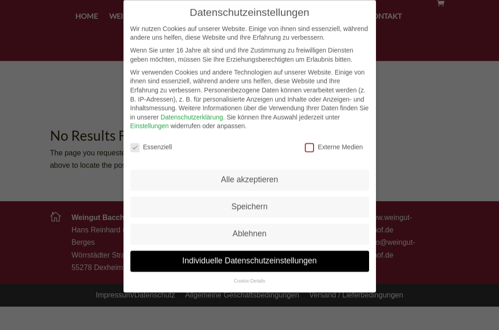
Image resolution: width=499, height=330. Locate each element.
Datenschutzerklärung (192, 111)
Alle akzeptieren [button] (249, 173)
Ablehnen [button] (250, 227)
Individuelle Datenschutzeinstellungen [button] (249, 254)
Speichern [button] (249, 200)
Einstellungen (149, 120)
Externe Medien (334, 141)
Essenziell (151, 141)
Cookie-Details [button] (249, 275)
